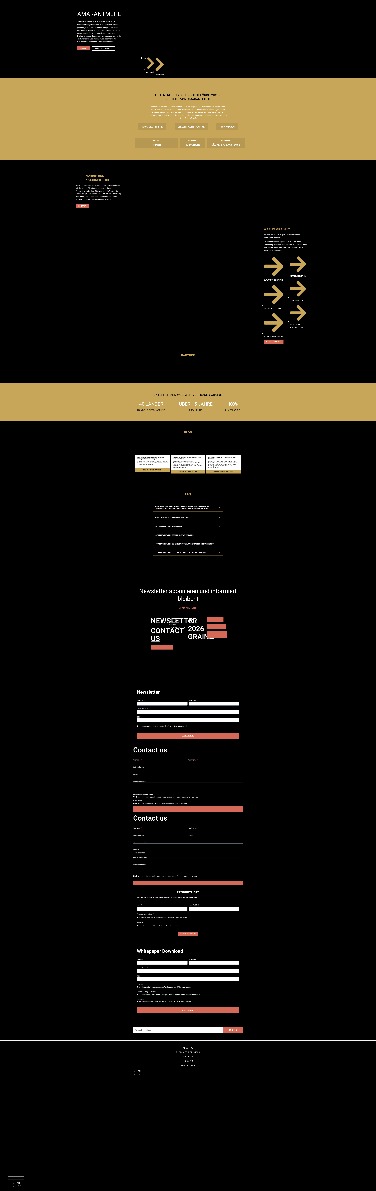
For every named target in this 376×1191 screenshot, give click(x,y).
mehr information (152, 470)
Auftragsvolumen (140, 858)
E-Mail (139, 717)
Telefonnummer (139, 843)
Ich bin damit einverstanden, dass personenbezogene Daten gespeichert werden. (166, 797)
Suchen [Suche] (233, 1030)
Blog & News (188, 1066)
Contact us (167, 635)
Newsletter (137, 801)
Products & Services (188, 1053)
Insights (188, 1061)
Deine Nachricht (139, 782)
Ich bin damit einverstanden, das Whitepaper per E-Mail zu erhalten (165, 987)
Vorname (140, 701)
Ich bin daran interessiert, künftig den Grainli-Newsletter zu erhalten (165, 1002)
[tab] (188, 508)
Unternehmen (142, 709)
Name (139, 905)
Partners (188, 1057)
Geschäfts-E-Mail (194, 905)
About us (188, 1048)
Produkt (136, 850)
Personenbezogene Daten (143, 795)
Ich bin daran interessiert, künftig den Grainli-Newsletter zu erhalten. (165, 727)
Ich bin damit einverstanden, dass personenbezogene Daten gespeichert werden (170, 995)
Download (140, 985)
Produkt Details (104, 48)
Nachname (192, 701)
